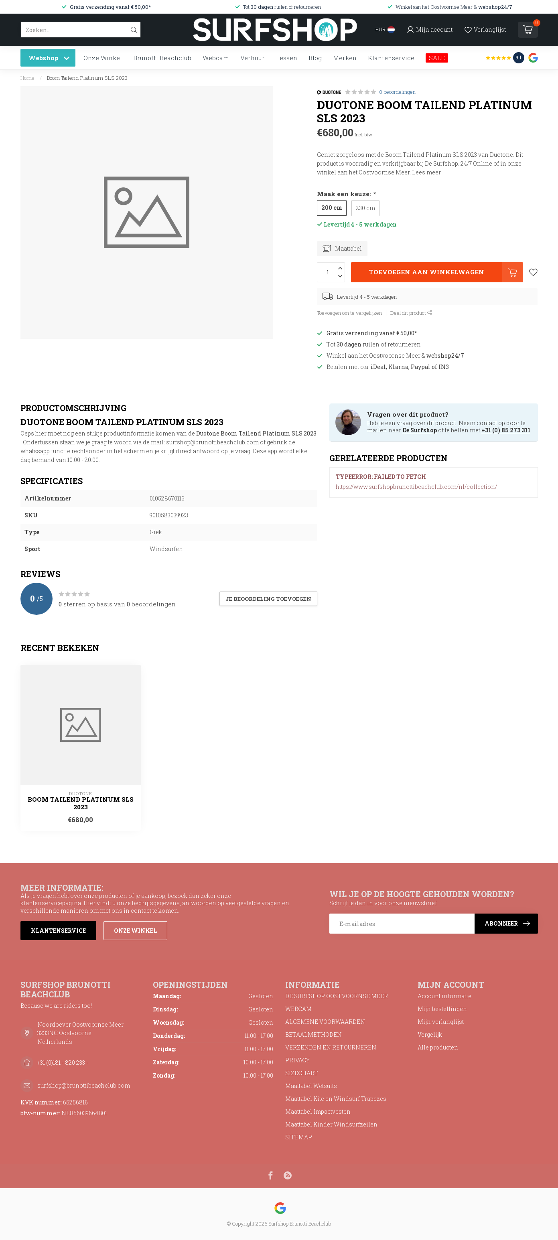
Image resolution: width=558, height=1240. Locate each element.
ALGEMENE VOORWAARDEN (325, 1021)
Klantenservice (391, 58)
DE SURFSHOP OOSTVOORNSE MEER (336, 996)
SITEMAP (298, 1137)
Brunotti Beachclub (162, 58)
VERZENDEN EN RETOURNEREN (330, 1047)
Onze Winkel (102, 58)
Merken (345, 58)
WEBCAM (298, 1009)
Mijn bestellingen (442, 1009)
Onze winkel (135, 930)
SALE (437, 58)
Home (27, 77)
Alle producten (438, 1047)
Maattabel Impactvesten (318, 1111)
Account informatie (444, 996)
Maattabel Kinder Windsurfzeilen (331, 1124)
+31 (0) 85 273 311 (505, 430)
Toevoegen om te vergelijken (349, 313)
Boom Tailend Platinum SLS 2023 (87, 77)
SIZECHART (301, 1073)
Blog (315, 58)
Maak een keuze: (346, 194)
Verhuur (252, 58)
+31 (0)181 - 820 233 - (62, 1062)
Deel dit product (411, 313)
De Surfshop (419, 430)
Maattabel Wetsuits (311, 1086)
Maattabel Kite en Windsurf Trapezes (335, 1098)
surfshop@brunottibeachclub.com (83, 1085)
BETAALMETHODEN (313, 1034)
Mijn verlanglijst (441, 1021)
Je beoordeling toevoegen (268, 598)
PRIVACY (297, 1060)
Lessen (286, 58)
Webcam (216, 58)
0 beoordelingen (397, 92)
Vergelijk (430, 1034)
